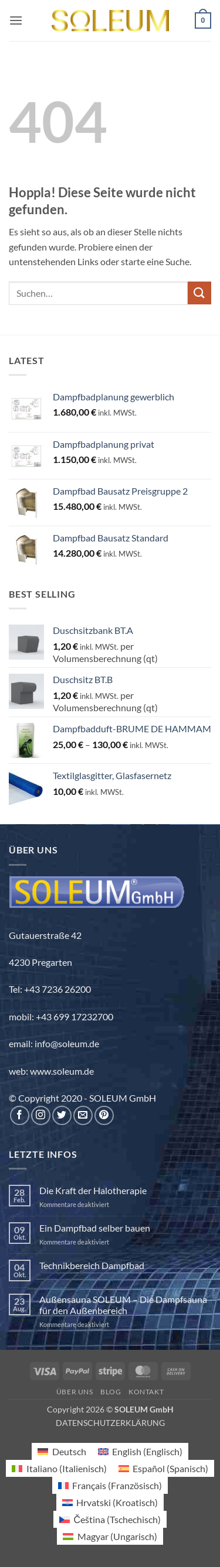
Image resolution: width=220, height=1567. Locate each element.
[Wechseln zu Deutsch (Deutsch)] (62, 1451)
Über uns (74, 1391)
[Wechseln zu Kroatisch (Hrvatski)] (110, 1502)
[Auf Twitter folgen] (62, 1115)
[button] (16, 20)
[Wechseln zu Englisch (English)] (140, 1451)
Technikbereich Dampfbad (91, 1265)
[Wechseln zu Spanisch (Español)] (163, 1468)
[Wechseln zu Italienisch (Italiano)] (59, 1468)
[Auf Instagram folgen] (40, 1115)
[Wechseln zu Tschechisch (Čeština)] (110, 1519)
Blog (110, 1391)
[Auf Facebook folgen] (19, 1115)
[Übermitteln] (199, 293)
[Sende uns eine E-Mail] (83, 1115)
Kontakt (146, 1391)
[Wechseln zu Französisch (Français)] (110, 1485)
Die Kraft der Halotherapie (93, 1190)
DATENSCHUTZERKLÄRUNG (110, 1423)
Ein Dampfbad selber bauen (94, 1227)
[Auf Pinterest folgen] (104, 1115)
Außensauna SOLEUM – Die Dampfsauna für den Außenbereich (123, 1305)
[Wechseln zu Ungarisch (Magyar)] (110, 1536)
